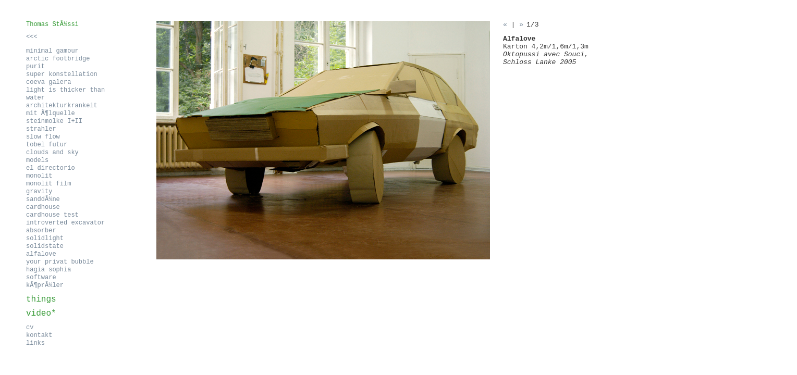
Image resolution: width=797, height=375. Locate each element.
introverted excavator (65, 223)
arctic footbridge (58, 59)
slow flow (43, 137)
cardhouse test (52, 215)
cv (29, 327)
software (41, 277)
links (35, 343)
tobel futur (46, 144)
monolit (39, 176)
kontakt (39, 335)
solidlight (45, 238)
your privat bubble (60, 262)
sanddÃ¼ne (43, 199)
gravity (39, 191)
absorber (41, 230)
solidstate (45, 246)
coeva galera (48, 82)
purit (35, 66)
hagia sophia (48, 269)
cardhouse (43, 207)
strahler (41, 129)
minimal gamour (52, 51)
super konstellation (61, 74)
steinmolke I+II (54, 121)
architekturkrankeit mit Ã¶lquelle (61, 109)
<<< (32, 37)
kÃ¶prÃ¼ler (45, 285)
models (37, 160)
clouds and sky (52, 152)
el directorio (50, 168)
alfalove (41, 254)
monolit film (48, 184)
